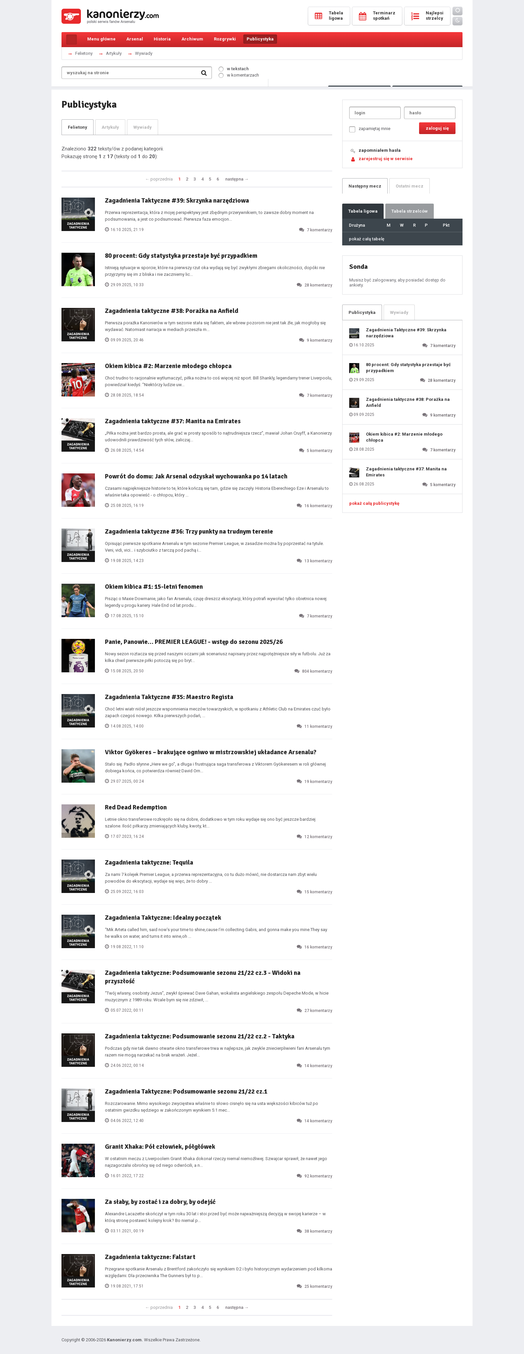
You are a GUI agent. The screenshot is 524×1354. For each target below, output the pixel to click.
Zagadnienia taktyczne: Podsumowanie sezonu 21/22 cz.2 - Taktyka (199, 1036)
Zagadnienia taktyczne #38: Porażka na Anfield (171, 311)
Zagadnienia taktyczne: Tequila (149, 863)
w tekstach (234, 68)
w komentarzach (239, 75)
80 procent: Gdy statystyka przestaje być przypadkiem (181, 256)
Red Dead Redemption (136, 807)
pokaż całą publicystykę (374, 503)
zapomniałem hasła (380, 150)
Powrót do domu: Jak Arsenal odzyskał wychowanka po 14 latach (196, 476)
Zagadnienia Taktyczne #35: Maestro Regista (169, 697)
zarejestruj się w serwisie (386, 158)
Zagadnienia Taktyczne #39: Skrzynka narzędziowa (177, 201)
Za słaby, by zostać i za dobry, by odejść (160, 1202)
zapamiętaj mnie (369, 129)
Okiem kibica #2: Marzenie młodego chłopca (168, 366)
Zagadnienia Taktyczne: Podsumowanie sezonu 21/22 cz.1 (186, 1092)
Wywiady (143, 53)
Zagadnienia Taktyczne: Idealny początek (163, 918)
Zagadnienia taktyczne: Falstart (150, 1257)
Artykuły (114, 53)
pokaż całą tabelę (366, 238)
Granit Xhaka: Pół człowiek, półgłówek (160, 1147)
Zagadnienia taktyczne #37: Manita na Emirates (173, 421)
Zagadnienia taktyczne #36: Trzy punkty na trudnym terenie (189, 532)
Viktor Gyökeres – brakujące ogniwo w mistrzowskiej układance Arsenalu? (210, 752)
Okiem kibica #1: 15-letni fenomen (154, 587)
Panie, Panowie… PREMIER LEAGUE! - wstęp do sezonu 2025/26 (194, 642)
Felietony (84, 53)
